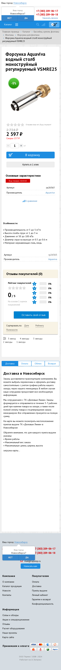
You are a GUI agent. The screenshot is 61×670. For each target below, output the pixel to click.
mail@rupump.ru (30, 561)
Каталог (8, 24)
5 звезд (12, 338)
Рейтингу (39, 325)
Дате (26, 325)
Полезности (12, 329)
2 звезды (7, 342)
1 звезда (20, 342)
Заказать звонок (50, 18)
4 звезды (24, 338)
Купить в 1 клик (30, 164)
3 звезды (37, 338)
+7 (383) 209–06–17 (47, 11)
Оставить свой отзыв (31, 315)
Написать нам (30, 566)
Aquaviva (49, 192)
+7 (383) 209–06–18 (47, 14)
